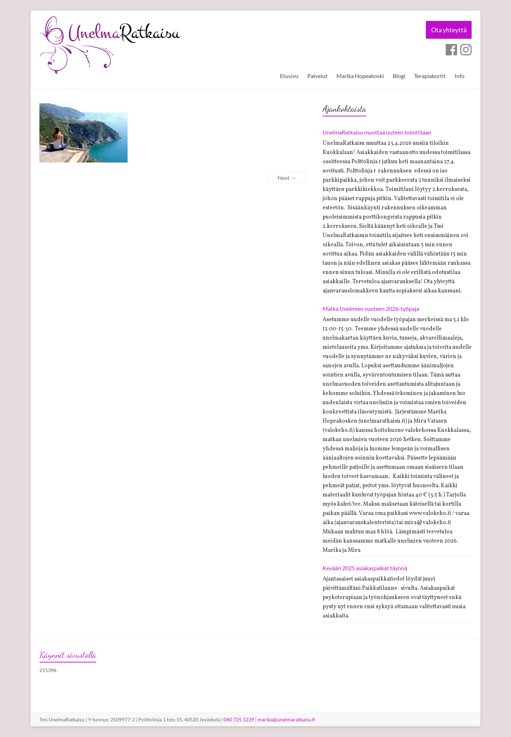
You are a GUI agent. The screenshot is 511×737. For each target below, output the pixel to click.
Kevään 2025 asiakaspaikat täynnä (365, 568)
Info (460, 75)
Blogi (399, 75)
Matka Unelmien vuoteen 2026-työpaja (371, 308)
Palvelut (317, 75)
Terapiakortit (430, 75)
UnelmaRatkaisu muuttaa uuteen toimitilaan (377, 132)
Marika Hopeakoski (360, 75)
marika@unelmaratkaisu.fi (286, 719)
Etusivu (289, 75)
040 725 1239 (239, 719)
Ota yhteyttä (448, 30)
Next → (287, 177)
